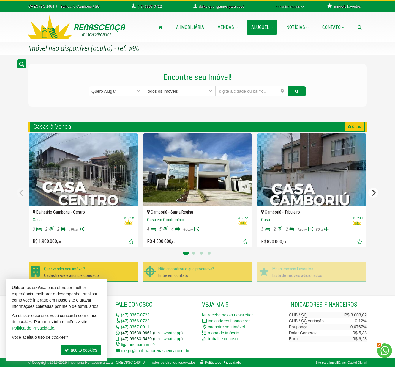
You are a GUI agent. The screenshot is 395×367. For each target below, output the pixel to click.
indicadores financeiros (229, 321)
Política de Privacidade (223, 362)
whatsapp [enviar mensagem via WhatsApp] (172, 332)
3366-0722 (135, 321)
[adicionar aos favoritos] (132, 242)
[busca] (359, 27)
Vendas (228, 27)
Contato (333, 27)
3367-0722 (135, 315)
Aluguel (262, 27)
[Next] (373, 193)
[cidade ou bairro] (252, 91)
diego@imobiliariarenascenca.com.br (155, 350)
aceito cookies (81, 350)
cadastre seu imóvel (226, 326)
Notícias (297, 27)
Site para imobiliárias (330, 362)
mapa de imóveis (223, 332)
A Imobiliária (190, 27)
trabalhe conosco (224, 338)
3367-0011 (135, 326)
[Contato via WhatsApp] (384, 350)
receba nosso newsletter (230, 315)
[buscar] (297, 91)
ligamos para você (138, 344)
